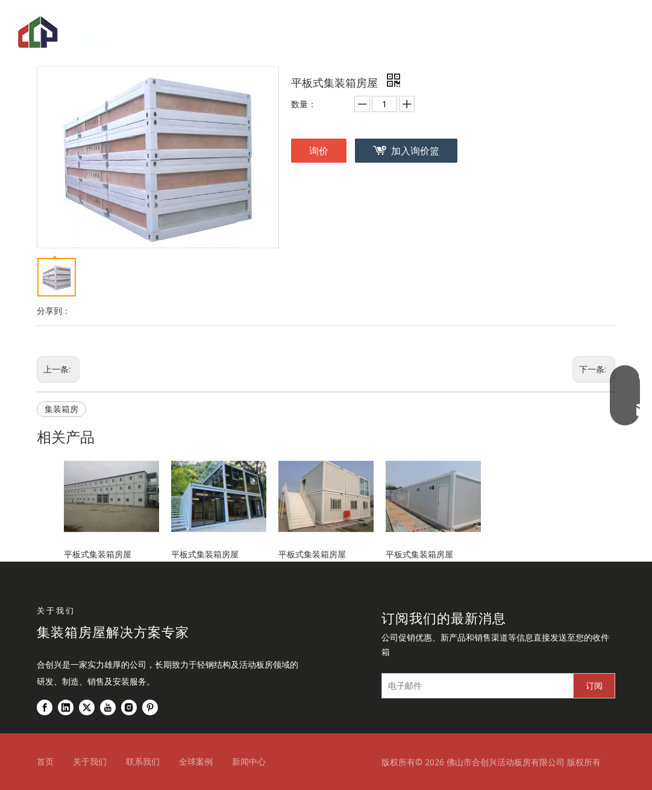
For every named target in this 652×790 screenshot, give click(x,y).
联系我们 (143, 761)
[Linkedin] (66, 707)
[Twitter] (87, 707)
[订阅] (594, 685)
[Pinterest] (150, 707)
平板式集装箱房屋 (97, 554)
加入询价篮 (415, 150)
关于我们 (90, 761)
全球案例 (196, 761)
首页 (45, 761)
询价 (318, 150)
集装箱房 (61, 409)
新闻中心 (249, 761)
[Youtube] (108, 707)
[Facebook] (44, 707)
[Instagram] (129, 707)
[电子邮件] (475, 686)
